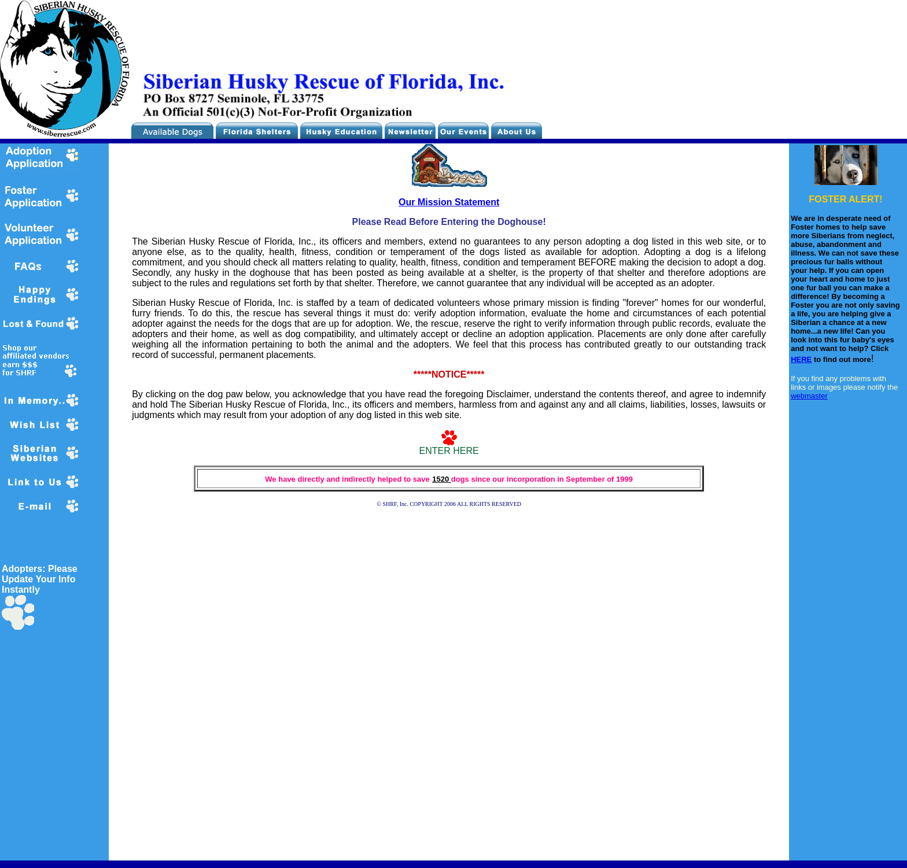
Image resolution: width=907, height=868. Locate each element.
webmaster (809, 395)
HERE (801, 359)
